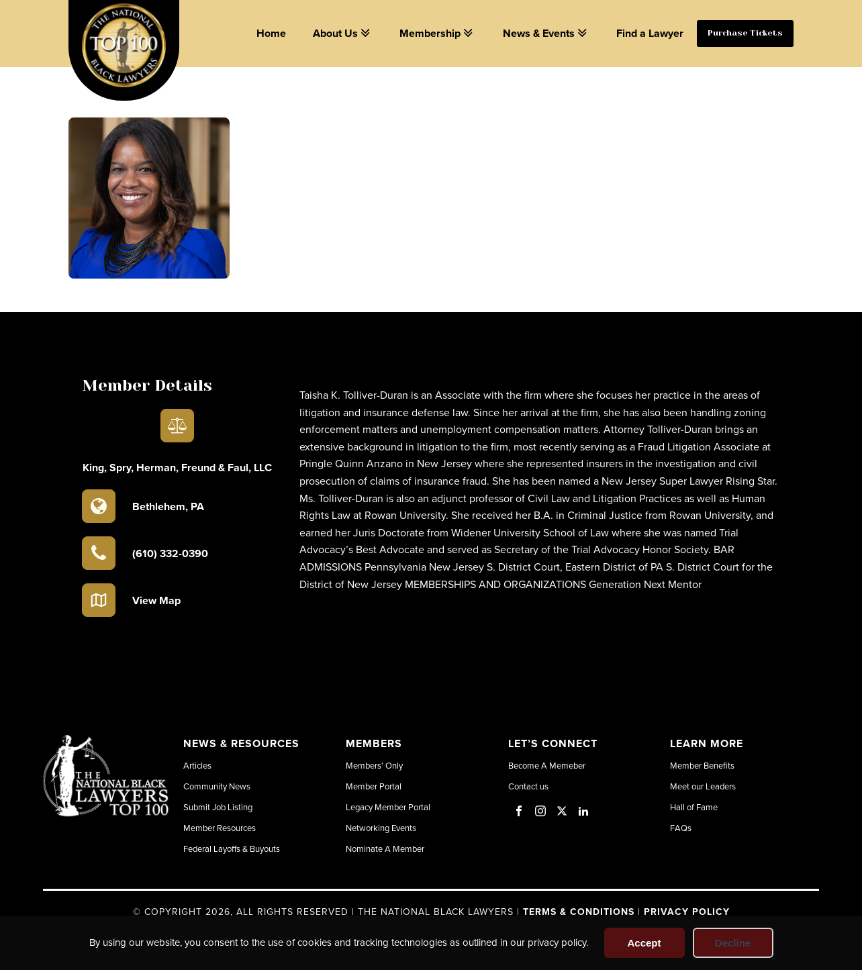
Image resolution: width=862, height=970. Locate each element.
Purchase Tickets (745, 33)
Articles (197, 765)
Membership (437, 33)
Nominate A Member (385, 848)
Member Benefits (702, 765)
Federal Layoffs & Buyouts (231, 848)
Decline (733, 943)
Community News (216, 786)
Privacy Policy (687, 911)
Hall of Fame (694, 807)
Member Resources (219, 828)
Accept (644, 943)
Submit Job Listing (217, 807)
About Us (343, 33)
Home (271, 33)
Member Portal (373, 786)
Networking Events (381, 828)
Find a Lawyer (649, 33)
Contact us (528, 786)
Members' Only (374, 765)
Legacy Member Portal (388, 807)
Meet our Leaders (703, 786)
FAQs (680, 828)
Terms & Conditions (578, 911)
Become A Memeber (546, 765)
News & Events (546, 33)
